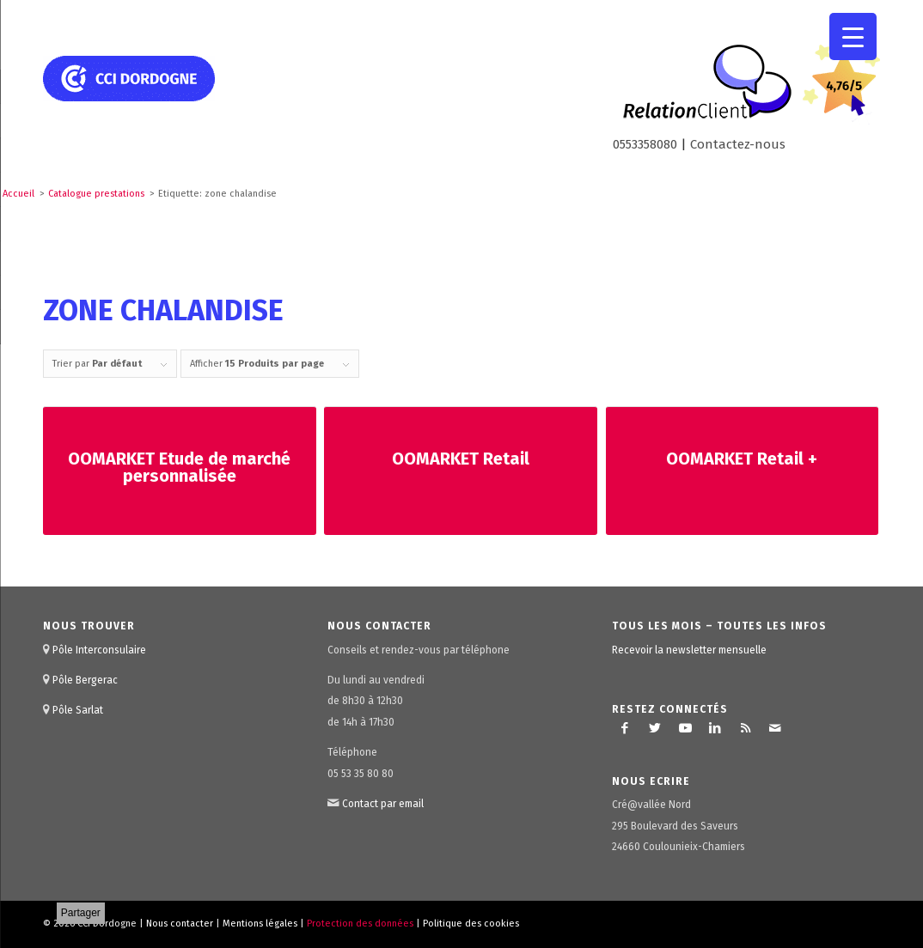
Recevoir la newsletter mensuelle (689, 650)
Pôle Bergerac (85, 680)
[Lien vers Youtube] (685, 728)
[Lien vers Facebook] (625, 728)
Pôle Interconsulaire (99, 650)
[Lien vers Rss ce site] (745, 728)
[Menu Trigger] (853, 36)
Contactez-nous (737, 144)
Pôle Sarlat (77, 710)
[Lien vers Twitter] (655, 728)
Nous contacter (179, 923)
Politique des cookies (471, 923)
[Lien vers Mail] (775, 728)
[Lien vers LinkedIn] (715, 728)
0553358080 (645, 144)
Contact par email (383, 804)
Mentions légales (260, 923)
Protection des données (360, 923)
